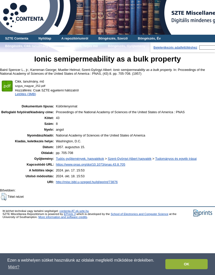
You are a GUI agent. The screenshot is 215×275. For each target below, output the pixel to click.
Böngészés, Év (149, 38)
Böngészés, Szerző (113, 38)
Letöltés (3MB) (25, 94)
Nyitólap (44, 38)
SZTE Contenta (16, 38)
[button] (4, 197)
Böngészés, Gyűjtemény (126, 46)
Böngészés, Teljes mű (81, 46)
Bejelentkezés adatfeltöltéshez (175, 47)
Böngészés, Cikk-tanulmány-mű (29, 46)
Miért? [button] (13, 267)
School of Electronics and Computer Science (139, 213)
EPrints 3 (70, 213)
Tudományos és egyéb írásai (176, 159)
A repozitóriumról (74, 38)
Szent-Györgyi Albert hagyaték (129, 159)
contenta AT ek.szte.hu (74, 210)
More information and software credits (62, 217)
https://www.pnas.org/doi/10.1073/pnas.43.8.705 (90, 164)
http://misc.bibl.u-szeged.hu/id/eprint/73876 (87, 182)
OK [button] (186, 264)
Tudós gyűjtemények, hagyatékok (80, 159)
